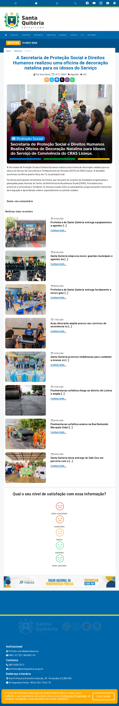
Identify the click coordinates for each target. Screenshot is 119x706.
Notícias (18, 51)
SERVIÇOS (74, 35)
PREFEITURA (26, 35)
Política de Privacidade (74, 696)
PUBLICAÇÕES (92, 35)
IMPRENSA (63, 35)
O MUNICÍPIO (14, 35)
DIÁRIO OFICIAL (51, 35)
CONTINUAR (103, 696)
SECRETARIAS (39, 35)
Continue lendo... (58, 230)
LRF (82, 35)
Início (8, 51)
